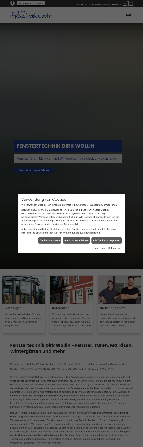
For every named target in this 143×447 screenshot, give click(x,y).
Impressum (100, 248)
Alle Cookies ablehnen (76, 240)
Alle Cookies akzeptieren (106, 240)
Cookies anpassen (50, 240)
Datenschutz (115, 248)
